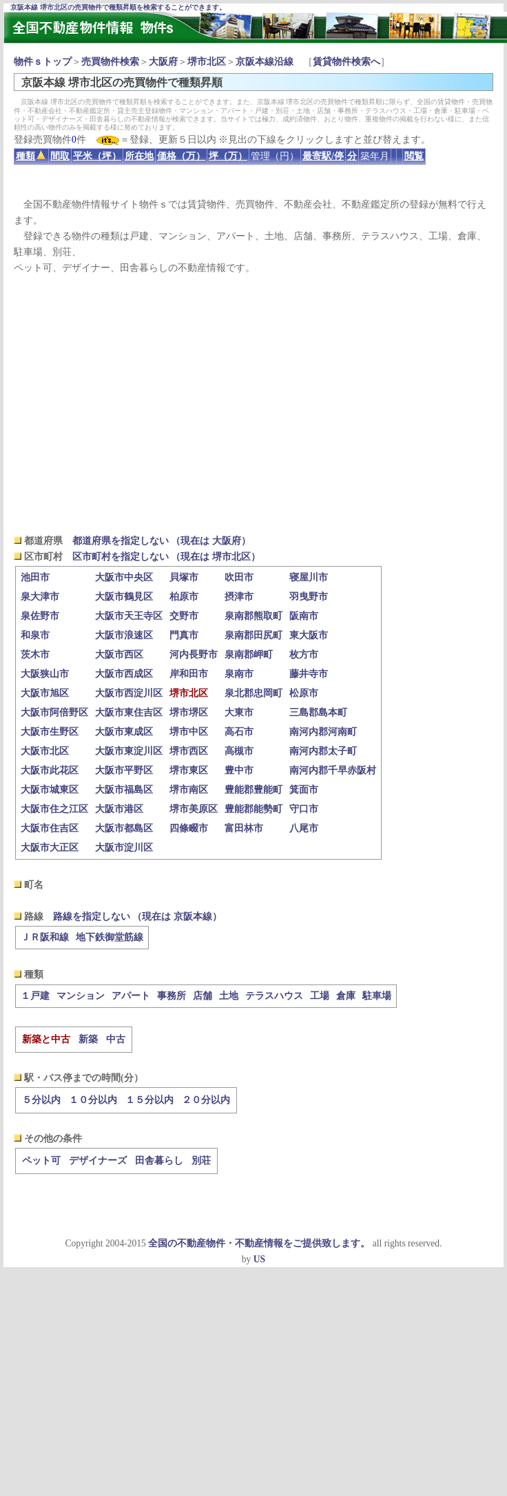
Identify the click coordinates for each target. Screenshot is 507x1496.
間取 (60, 156)
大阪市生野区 (50, 732)
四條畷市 (188, 828)
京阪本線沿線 (264, 62)
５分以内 (41, 1100)
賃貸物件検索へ (346, 62)
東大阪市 (308, 635)
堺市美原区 (193, 809)
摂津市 (239, 597)
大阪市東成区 (124, 732)
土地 (228, 996)
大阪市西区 (119, 654)
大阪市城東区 (50, 790)
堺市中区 (188, 732)
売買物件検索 (110, 62)
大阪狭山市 (45, 674)
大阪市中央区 (124, 577)
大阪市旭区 (45, 693)
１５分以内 (149, 1100)
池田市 (35, 577)
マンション (80, 996)
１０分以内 (93, 1100)
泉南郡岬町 (249, 654)
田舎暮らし (159, 1160)
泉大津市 (40, 597)
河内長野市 (193, 654)
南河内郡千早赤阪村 (332, 770)
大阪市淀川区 (124, 847)
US (259, 1259)
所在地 (139, 156)
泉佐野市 (40, 616)
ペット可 (41, 1160)
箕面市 (303, 790)
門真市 (183, 635)
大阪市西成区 (124, 674)
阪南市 (303, 616)
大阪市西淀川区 (129, 693)
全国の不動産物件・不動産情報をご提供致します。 (259, 1243)
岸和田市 (188, 674)
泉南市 (239, 674)
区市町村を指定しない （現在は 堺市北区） (166, 557)
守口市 (303, 809)
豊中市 (239, 770)
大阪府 (163, 62)
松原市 (303, 693)
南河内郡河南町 (323, 732)
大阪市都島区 (124, 828)
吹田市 (239, 577)
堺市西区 (188, 751)
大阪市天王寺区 (129, 616)
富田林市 (244, 828)
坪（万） (228, 156)
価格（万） (181, 156)
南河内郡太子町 (323, 751)
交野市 (183, 616)
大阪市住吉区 (50, 828)
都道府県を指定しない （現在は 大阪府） (161, 541)
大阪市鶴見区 (124, 597)
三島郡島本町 (318, 712)
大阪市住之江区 (54, 809)
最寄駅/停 (323, 156)
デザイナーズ (98, 1160)
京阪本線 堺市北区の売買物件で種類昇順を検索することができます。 (118, 7)
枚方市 (303, 654)
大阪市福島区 (124, 790)
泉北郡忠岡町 (253, 693)
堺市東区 (188, 770)
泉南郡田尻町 (253, 635)
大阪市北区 (45, 751)
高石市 (239, 732)
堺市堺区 (188, 712)
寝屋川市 (308, 577)
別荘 (201, 1160)
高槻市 (239, 751)
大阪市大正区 (50, 847)
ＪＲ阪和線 (45, 937)
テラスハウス (274, 996)
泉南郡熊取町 (253, 616)
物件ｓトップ (43, 62)
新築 (88, 1039)
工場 (319, 996)
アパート (131, 996)
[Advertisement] (253, 404)
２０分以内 (206, 1100)
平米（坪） (97, 156)
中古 (115, 1039)
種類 (30, 156)
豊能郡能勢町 (253, 809)
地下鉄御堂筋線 (109, 937)
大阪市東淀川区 (129, 751)
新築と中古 (46, 1039)
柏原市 (183, 597)
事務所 (171, 996)
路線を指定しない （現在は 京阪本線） (137, 916)
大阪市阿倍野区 (54, 712)
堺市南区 (188, 790)
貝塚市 (183, 577)
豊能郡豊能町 (253, 790)
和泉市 (35, 635)
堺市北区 (206, 62)
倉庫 (345, 996)
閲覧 (414, 156)
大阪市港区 (119, 809)
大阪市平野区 (124, 770)
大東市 (239, 712)
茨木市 (35, 654)
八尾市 (303, 828)
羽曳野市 (308, 597)
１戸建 (35, 996)
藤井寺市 (308, 674)
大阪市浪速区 (124, 635)
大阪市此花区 (50, 770)
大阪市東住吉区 (129, 712)
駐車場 (376, 996)
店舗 (202, 996)
